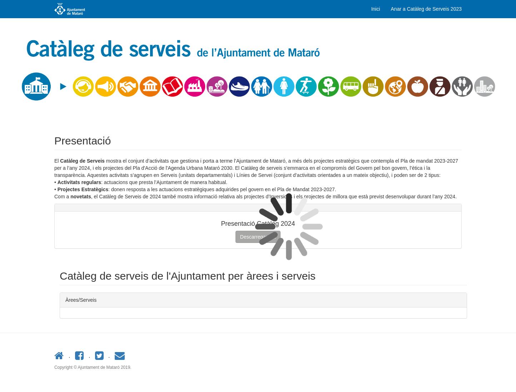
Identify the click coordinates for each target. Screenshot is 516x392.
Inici (375, 9)
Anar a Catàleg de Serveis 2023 (426, 9)
